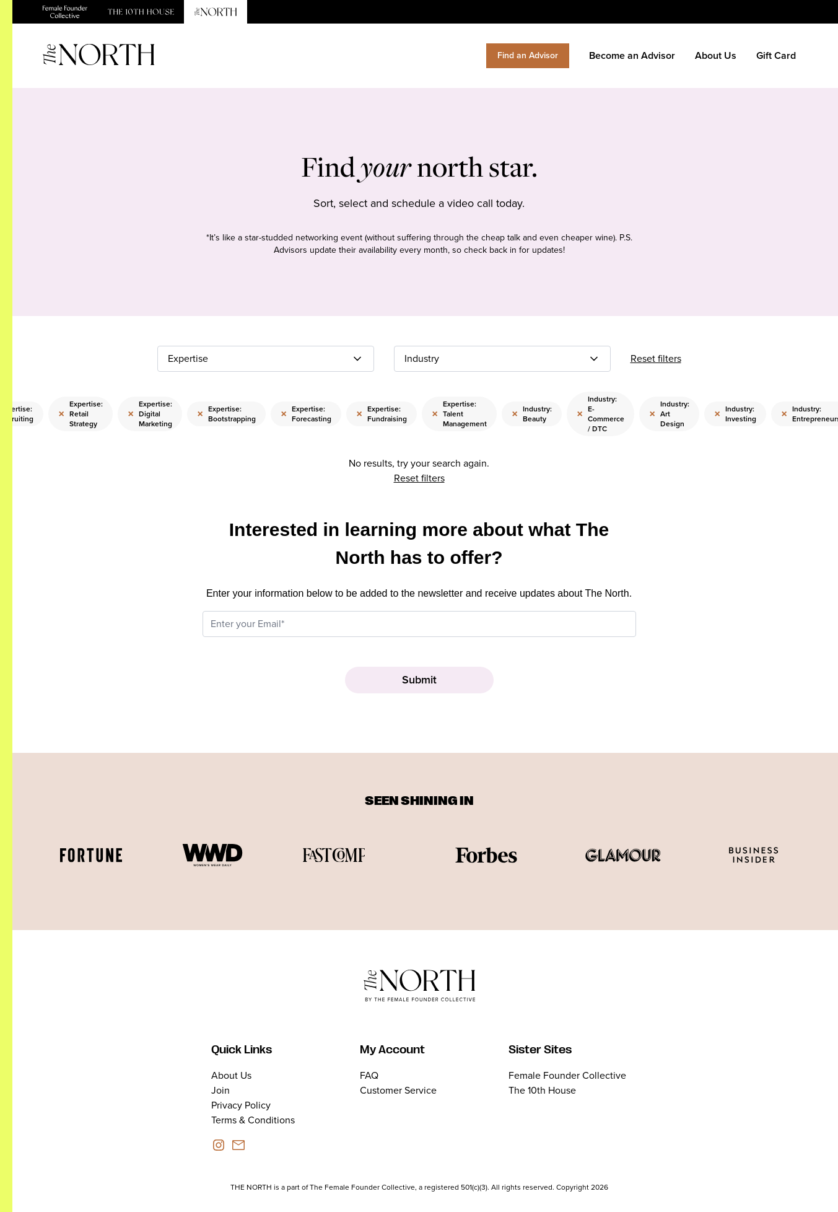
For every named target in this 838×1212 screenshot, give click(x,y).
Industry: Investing (735, 413)
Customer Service (398, 1090)
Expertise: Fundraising (381, 413)
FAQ (369, 1075)
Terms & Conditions (253, 1120)
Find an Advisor (527, 55)
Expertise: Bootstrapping (226, 413)
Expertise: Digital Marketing (150, 413)
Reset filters (656, 358)
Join (220, 1090)
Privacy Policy (241, 1105)
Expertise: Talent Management (459, 413)
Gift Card (776, 55)
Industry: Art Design (669, 413)
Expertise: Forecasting (306, 413)
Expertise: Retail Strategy (80, 413)
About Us (715, 55)
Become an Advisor (632, 55)
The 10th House (542, 1090)
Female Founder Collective (567, 1075)
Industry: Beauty (532, 413)
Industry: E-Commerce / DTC (600, 413)
